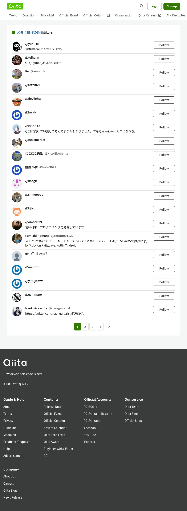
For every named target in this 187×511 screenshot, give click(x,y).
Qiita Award (52, 442)
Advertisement (13, 455)
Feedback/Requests (16, 442)
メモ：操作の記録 (30, 32)
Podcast (89, 442)
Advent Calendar (55, 428)
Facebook (90, 428)
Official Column (96, 15)
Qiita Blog (10, 490)
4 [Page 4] (100, 326)
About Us (9, 476)
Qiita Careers (149, 15)
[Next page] (109, 326)
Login (155, 6)
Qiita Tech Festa (54, 435)
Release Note (52, 406)
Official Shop (133, 420)
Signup (172, 6)
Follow (164, 45)
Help (6, 448)
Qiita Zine (131, 413)
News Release (12, 497)
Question (29, 15)
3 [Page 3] (92, 326)
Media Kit (9, 435)
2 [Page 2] (85, 326)
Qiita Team (132, 406)
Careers (8, 483)
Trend (13, 15)
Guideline (10, 428)
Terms (7, 413)
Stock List (47, 15)
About (7, 406)
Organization (124, 15)
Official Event (68, 15)
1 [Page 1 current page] (77, 326)
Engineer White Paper (58, 448)
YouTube (90, 435)
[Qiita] (15, 6)
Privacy (8, 420)
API (46, 455)
